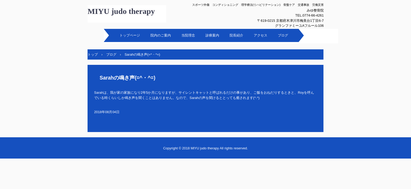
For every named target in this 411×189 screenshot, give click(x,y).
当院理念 (188, 35)
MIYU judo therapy (121, 11)
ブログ (283, 35)
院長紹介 (236, 35)
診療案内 (212, 35)
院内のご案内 (160, 35)
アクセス (260, 35)
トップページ (130, 35)
